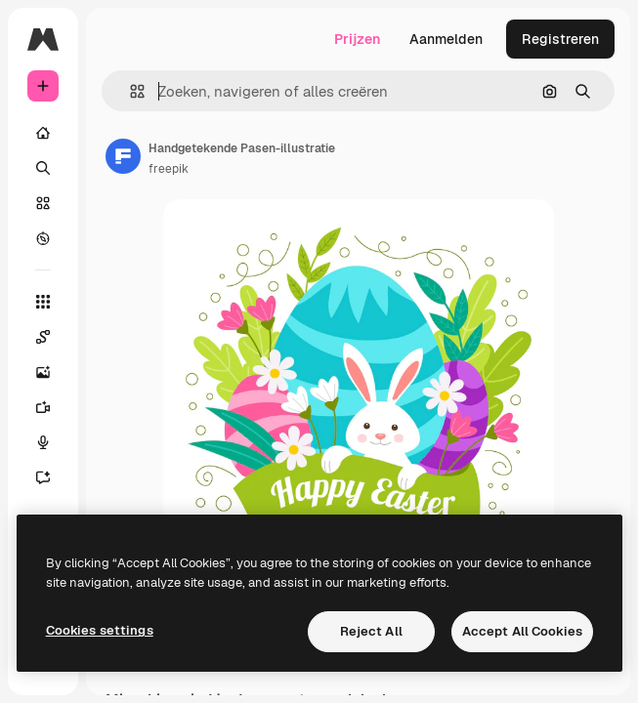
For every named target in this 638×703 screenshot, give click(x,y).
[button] (129, 91)
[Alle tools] (43, 301)
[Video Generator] (43, 407)
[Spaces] (43, 336)
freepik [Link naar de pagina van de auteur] (169, 169)
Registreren (560, 39)
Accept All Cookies (522, 631)
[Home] (43, 132)
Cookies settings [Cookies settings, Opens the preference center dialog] (99, 630)
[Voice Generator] (43, 442)
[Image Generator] (43, 372)
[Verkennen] (43, 238)
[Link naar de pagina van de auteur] (123, 156)
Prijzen (357, 39)
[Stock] (43, 203)
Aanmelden (446, 39)
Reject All (371, 631)
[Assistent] (43, 477)
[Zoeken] (43, 168)
